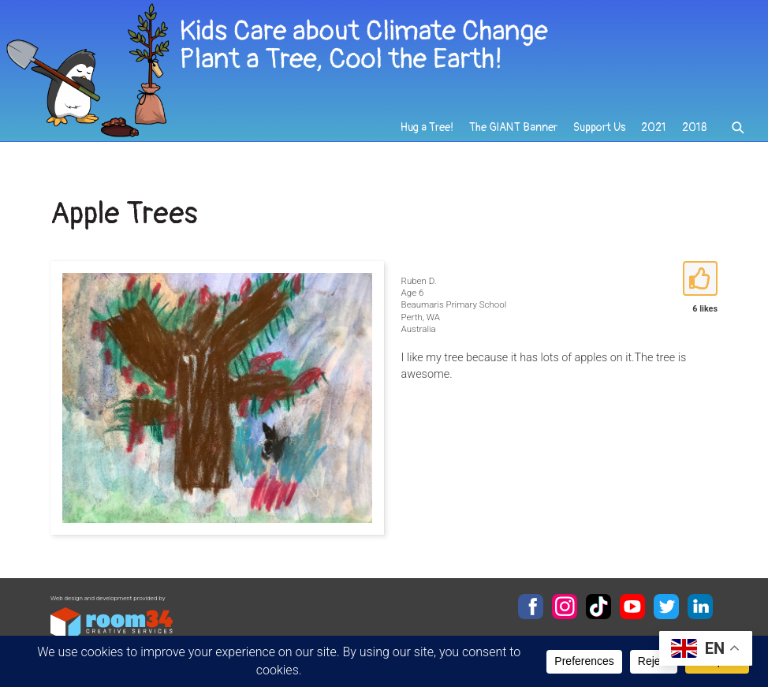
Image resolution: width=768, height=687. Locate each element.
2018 (694, 127)
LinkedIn (700, 606)
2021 (653, 127)
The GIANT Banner (513, 127)
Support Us (599, 127)
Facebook (530, 606)
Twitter (666, 606)
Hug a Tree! (427, 127)
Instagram (564, 606)
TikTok (598, 606)
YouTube (632, 606)
